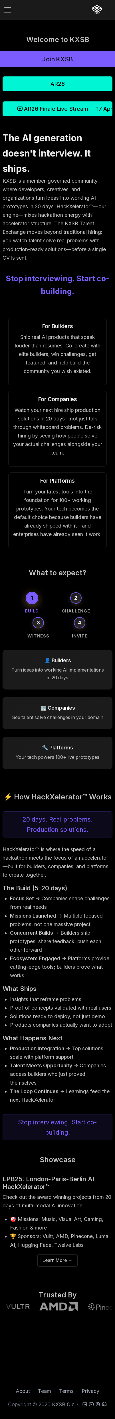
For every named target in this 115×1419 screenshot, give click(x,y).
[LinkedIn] (84, 1404)
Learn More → (57, 1260)
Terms (66, 1391)
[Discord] (104, 1404)
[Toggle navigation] (8, 10)
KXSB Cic (63, 1404)
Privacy (90, 1391)
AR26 (58, 83)
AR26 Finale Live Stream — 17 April (64, 108)
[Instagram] (97, 1404)
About (23, 1391)
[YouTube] (91, 1404)
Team (44, 1391)
